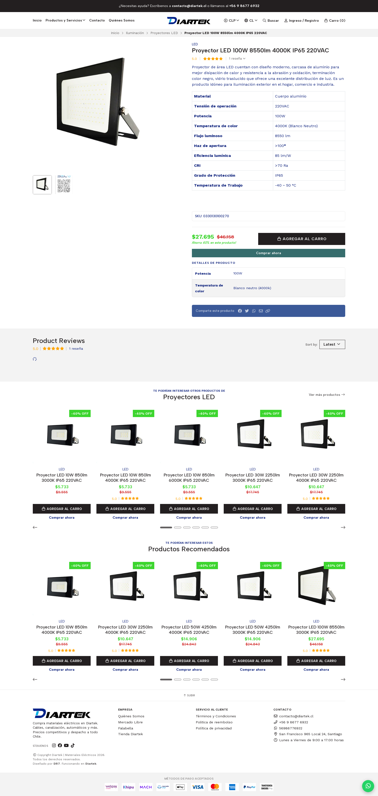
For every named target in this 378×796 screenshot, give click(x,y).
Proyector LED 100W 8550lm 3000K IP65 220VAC (316, 629)
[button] (267, 311)
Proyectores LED (164, 33)
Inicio (37, 20)
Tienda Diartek (130, 734)
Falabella (125, 728)
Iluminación (135, 33)
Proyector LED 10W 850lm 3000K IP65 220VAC (61, 477)
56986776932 (287, 728)
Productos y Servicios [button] (65, 20)
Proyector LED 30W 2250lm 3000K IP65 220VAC (252, 477)
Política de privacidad (214, 728)
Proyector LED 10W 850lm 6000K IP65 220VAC (189, 477)
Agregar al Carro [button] (61, 509)
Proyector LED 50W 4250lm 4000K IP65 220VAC (189, 629)
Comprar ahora (268, 253)
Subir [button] (189, 695)
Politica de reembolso (214, 722)
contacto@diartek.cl (293, 716)
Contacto (97, 20)
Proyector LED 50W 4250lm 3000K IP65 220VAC (252, 629)
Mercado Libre (130, 722)
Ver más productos (327, 395)
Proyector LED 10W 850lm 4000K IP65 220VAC (125, 477)
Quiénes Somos (122, 20)
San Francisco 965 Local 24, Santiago (307, 734)
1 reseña (237, 58)
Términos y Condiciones (216, 716)
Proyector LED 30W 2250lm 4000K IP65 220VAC (316, 477)
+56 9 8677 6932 (290, 722)
